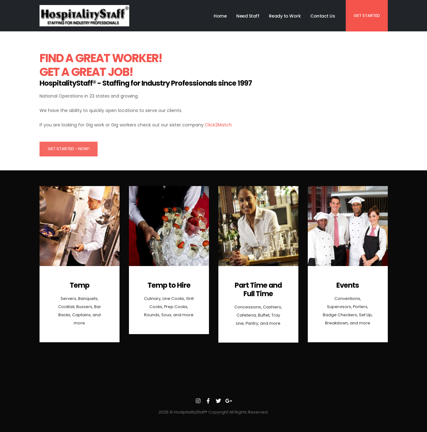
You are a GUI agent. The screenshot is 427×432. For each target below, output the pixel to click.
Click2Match (218, 125)
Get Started (367, 15)
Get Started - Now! (68, 150)
